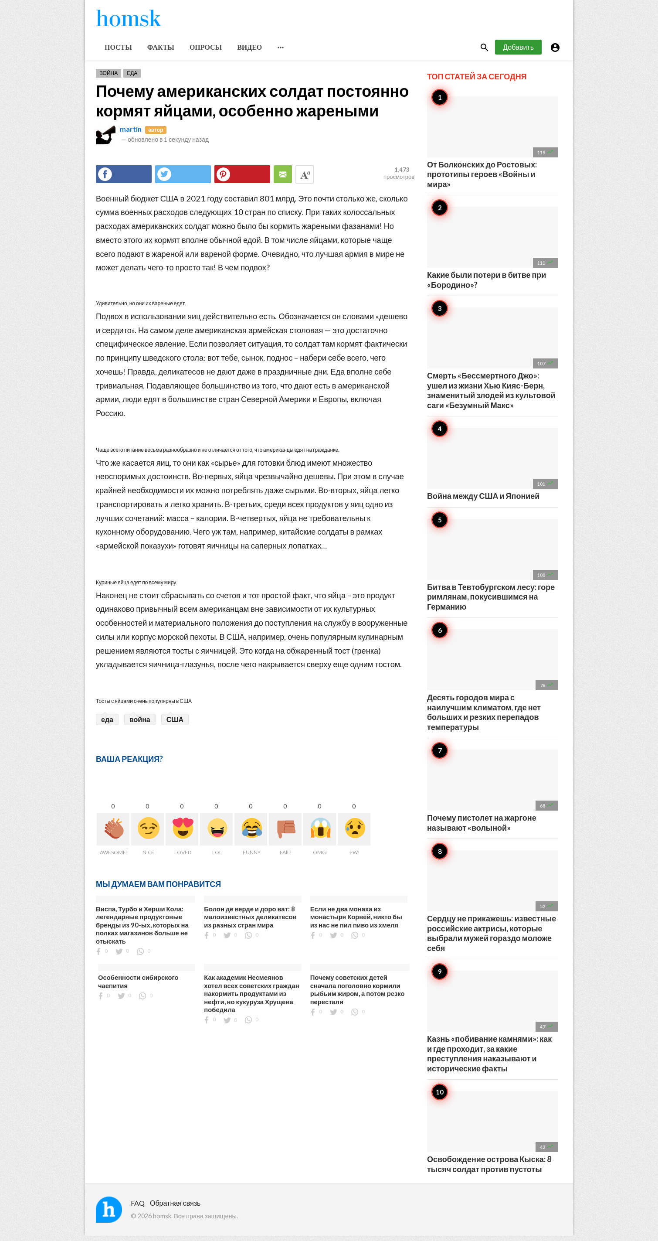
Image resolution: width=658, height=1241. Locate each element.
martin (131, 134)
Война (108, 78)
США (174, 724)
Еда (132, 78)
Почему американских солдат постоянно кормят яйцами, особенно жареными (252, 105)
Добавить (518, 52)
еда (107, 724)
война (139, 724)
